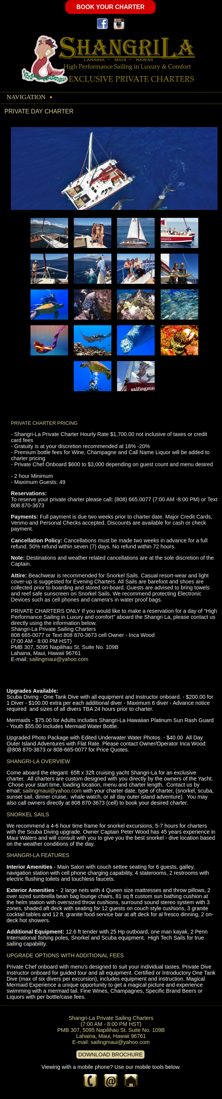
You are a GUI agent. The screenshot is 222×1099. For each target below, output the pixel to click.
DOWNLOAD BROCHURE (110, 1055)
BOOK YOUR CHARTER (110, 7)
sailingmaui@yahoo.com (58, 659)
